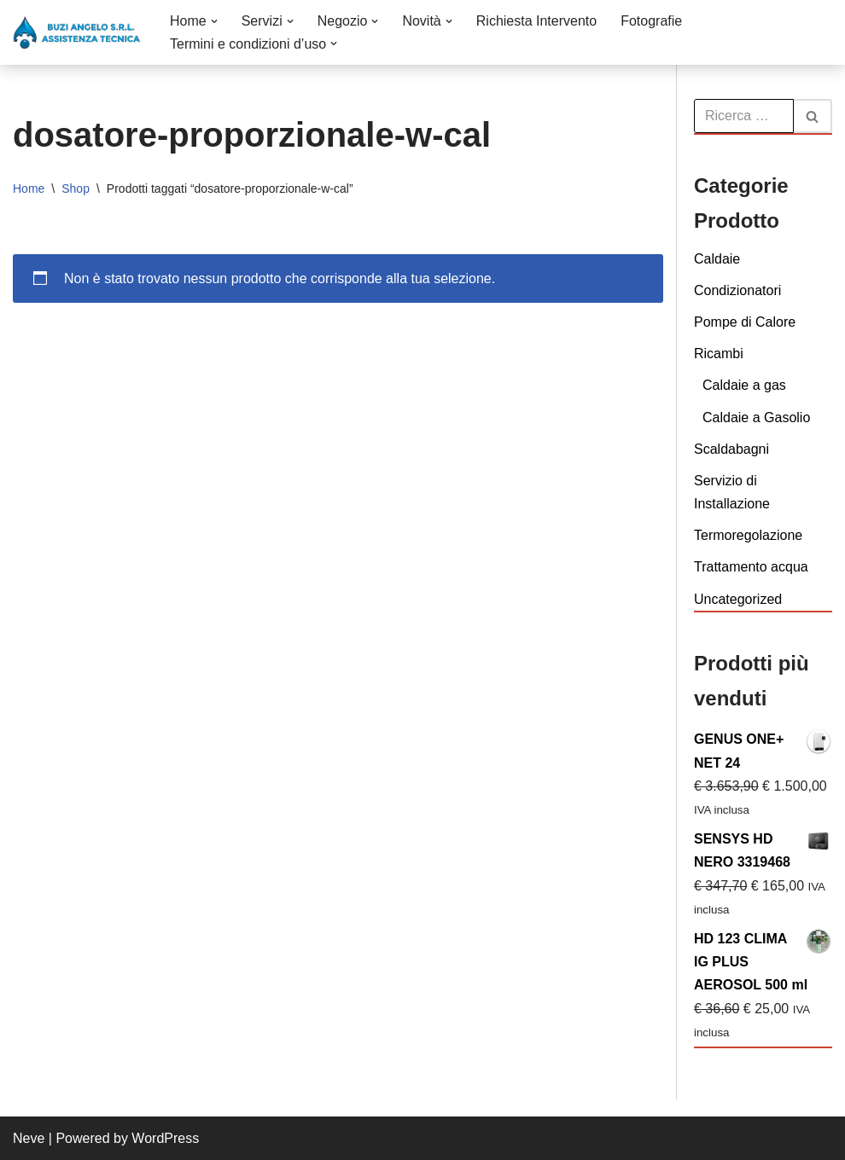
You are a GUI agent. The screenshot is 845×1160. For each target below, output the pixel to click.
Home (28, 188)
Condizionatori (737, 290)
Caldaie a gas (744, 385)
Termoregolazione (748, 535)
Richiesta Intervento (536, 21)
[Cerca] (744, 116)
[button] (214, 21)
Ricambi (718, 353)
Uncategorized (738, 599)
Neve (28, 1138)
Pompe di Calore (744, 322)
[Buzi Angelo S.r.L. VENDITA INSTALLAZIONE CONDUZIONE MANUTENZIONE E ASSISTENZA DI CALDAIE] (77, 32)
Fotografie (651, 21)
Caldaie (717, 259)
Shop (75, 188)
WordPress (165, 1138)
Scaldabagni (731, 449)
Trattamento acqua (751, 567)
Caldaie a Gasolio (756, 417)
